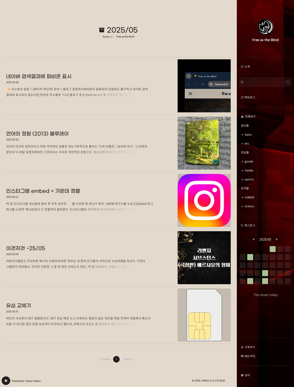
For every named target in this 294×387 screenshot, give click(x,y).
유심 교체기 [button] (118, 315)
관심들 (265, 152)
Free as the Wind (125, 36)
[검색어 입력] (265, 82)
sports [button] (249, 179)
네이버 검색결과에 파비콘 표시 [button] (118, 86)
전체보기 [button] (250, 116)
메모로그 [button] (250, 97)
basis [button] (248, 134)
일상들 (265, 125)
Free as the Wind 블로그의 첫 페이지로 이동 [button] (265, 28)
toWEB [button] (249, 197)
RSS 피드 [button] (250, 356)
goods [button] (249, 161)
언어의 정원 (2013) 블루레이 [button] (118, 143)
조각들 (265, 188)
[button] (116, 359)
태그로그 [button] (250, 225)
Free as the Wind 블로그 (6, 381)
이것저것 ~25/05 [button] (118, 257)
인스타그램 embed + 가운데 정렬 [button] (118, 200)
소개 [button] (247, 67)
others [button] (249, 206)
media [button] (249, 170)
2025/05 (265, 239)
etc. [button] (247, 143)
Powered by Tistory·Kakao (26, 381)
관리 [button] (247, 375)
